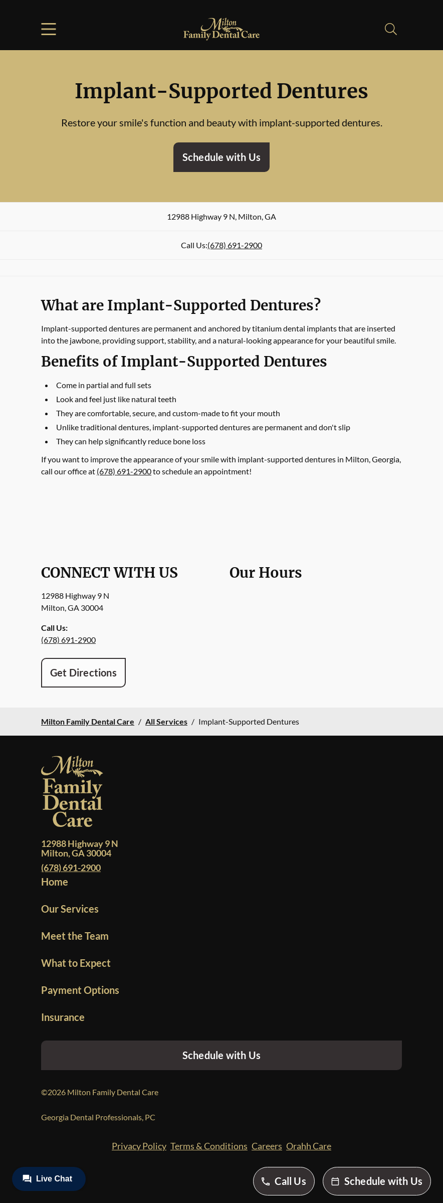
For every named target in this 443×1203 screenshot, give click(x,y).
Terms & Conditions (209, 1145)
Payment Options (80, 990)
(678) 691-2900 (234, 245)
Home (54, 882)
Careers (267, 1145)
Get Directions (83, 672)
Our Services (70, 909)
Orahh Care (308, 1145)
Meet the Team (75, 936)
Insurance (63, 1017)
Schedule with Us (221, 157)
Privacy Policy (139, 1145)
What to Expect (76, 963)
